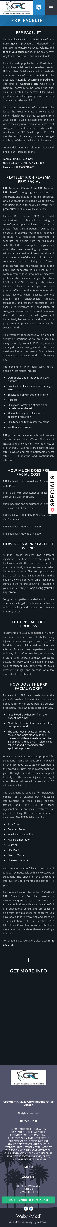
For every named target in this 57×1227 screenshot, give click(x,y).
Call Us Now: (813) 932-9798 (28, 1200)
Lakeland (8, 167)
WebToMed (42, 1222)
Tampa (7, 159)
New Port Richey (12, 163)
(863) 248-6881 (27, 167)
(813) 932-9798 (24, 159)
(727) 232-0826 (36, 163)
